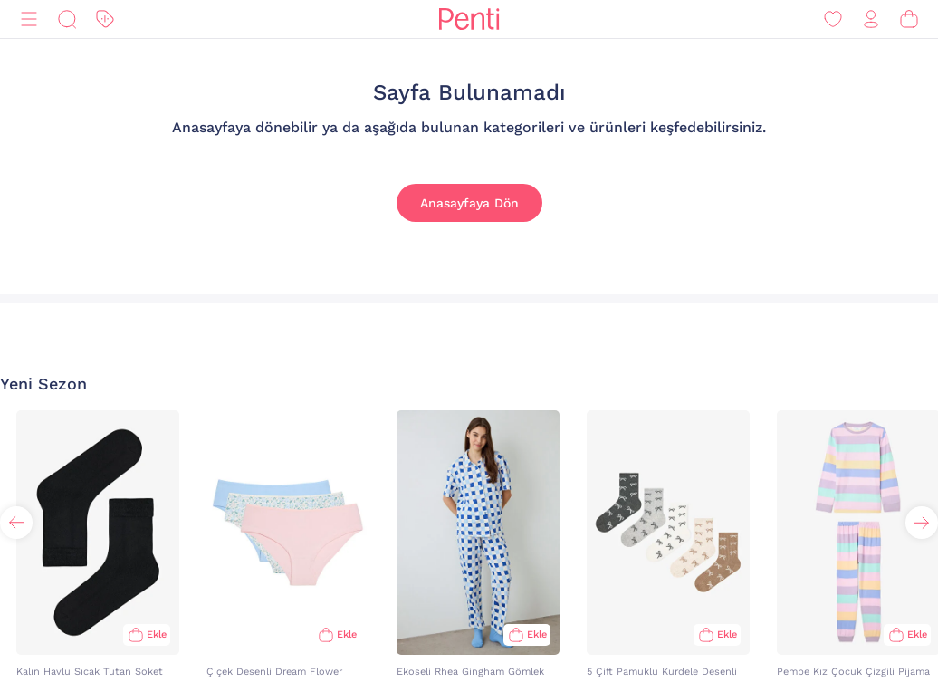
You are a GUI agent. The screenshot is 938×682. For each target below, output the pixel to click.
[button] (921, 522)
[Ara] (67, 19)
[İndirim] (105, 19)
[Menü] (29, 19)
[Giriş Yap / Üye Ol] (871, 19)
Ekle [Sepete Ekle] (157, 634)
